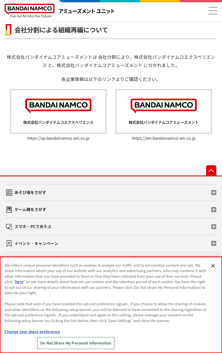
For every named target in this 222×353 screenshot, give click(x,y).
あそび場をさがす (30, 192)
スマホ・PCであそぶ (32, 226)
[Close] (213, 266)
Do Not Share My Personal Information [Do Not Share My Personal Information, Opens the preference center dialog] (75, 343)
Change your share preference (32, 331)
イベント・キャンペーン (36, 243)
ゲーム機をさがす (30, 209)
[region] (111, 305)
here (19, 281)
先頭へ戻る (211, 170)
